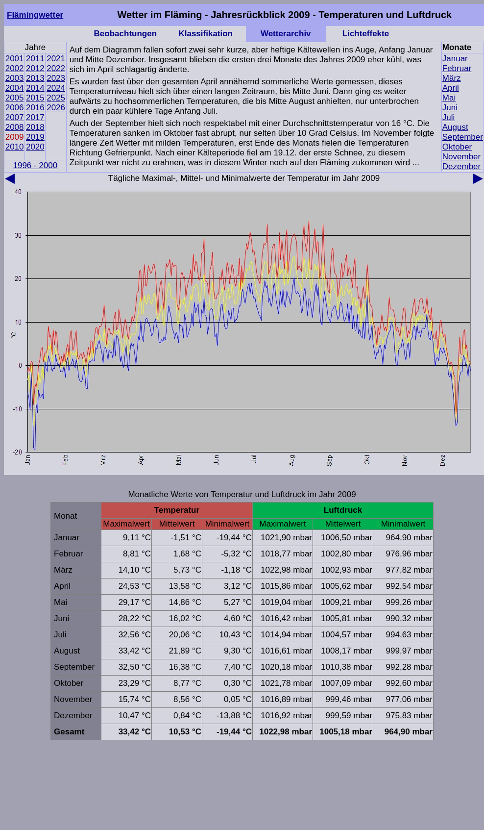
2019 (35, 137)
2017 (35, 117)
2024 (56, 88)
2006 (14, 107)
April (450, 88)
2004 (14, 88)
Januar (455, 58)
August (455, 127)
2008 (14, 127)
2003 (14, 78)
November (461, 156)
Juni (450, 107)
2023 (56, 78)
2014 (35, 88)
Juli (448, 117)
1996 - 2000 (35, 165)
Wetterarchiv (286, 33)
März (451, 78)
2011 (35, 58)
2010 (14, 146)
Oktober (457, 146)
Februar (457, 68)
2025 (56, 97)
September (462, 137)
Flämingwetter (35, 15)
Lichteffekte (365, 33)
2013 (35, 78)
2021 (56, 58)
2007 (14, 117)
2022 (56, 68)
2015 (35, 97)
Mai (449, 97)
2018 (35, 127)
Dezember (461, 166)
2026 (56, 107)
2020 (35, 146)
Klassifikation (205, 33)
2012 (35, 68)
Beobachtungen (125, 33)
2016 (35, 107)
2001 (14, 58)
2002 (14, 68)
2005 (14, 97)
